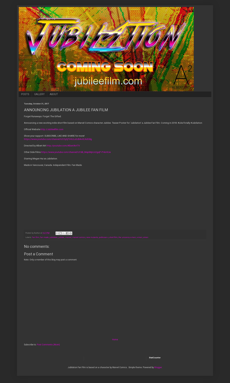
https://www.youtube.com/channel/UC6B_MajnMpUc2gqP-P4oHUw (76, 152)
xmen (145, 237)
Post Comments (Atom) (48, 344)
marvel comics (78, 237)
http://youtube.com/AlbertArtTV (63, 145)
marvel (68, 237)
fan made (44, 237)
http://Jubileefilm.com (52, 129)
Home (115, 339)
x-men (139, 237)
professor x (103, 237)
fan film (35, 237)
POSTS (25, 94)
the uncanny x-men (127, 237)
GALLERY (39, 94)
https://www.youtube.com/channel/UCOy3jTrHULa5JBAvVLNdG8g (58, 139)
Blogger (158, 367)
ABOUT (54, 94)
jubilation (54, 237)
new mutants (92, 237)
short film (113, 237)
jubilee (61, 237)
